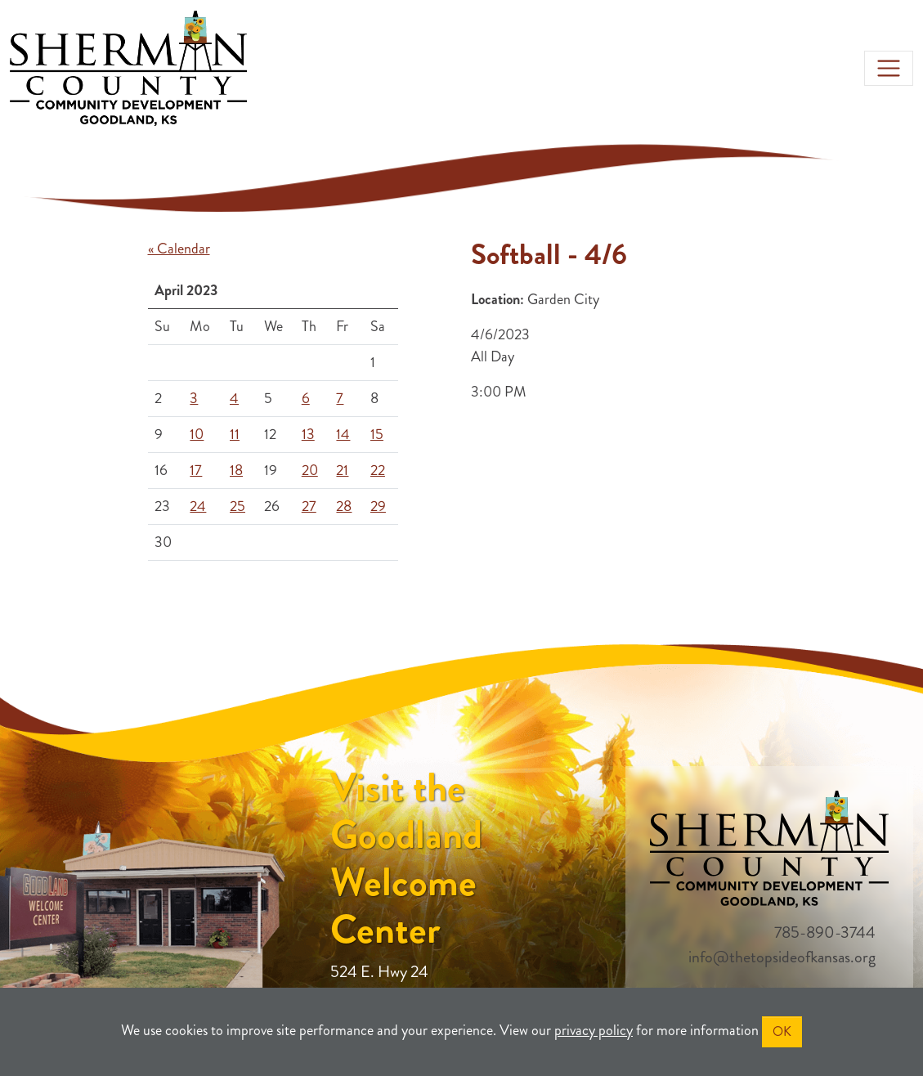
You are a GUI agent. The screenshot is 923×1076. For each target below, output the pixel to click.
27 (309, 506)
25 (237, 506)
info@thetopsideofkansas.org (782, 957)
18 (236, 470)
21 (342, 470)
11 (235, 434)
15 (376, 434)
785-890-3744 (825, 932)
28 (344, 506)
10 (197, 434)
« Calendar (179, 248)
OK (782, 1031)
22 (377, 470)
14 (343, 434)
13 (308, 434)
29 (378, 506)
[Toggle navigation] (888, 69)
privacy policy (593, 1030)
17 (196, 470)
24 (198, 506)
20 (310, 470)
